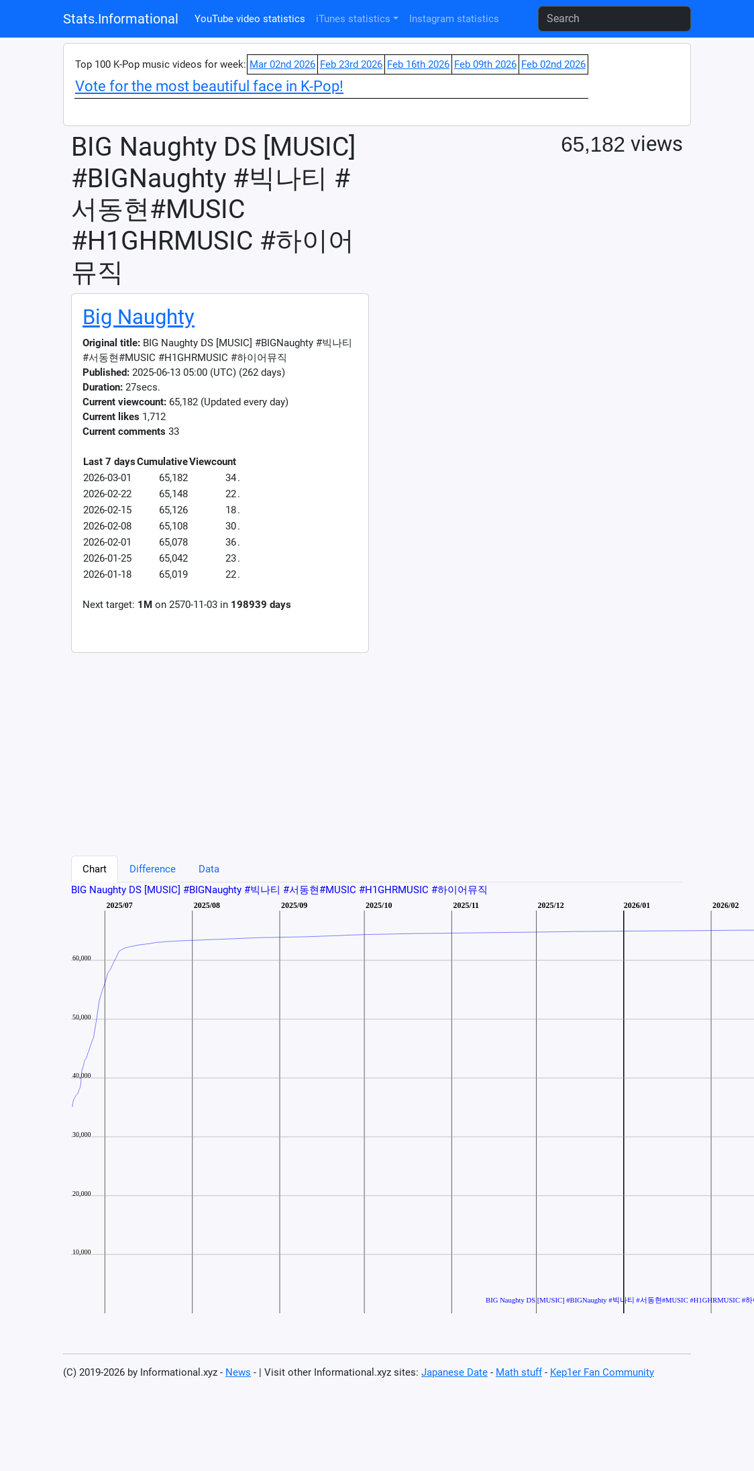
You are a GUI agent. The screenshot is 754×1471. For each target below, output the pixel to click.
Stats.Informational (120, 19)
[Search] (614, 19)
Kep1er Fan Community (602, 1372)
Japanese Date (454, 1372)
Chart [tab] (95, 869)
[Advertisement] (296, 747)
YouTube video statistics (250, 19)
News (238, 1372)
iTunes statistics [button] (353, 19)
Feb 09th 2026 (485, 64)
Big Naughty (139, 317)
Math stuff (519, 1372)
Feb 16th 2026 (418, 64)
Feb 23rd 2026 (351, 64)
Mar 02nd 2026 (282, 64)
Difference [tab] (152, 869)
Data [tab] (209, 869)
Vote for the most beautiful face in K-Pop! (209, 86)
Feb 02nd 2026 (553, 64)
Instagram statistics (454, 19)
